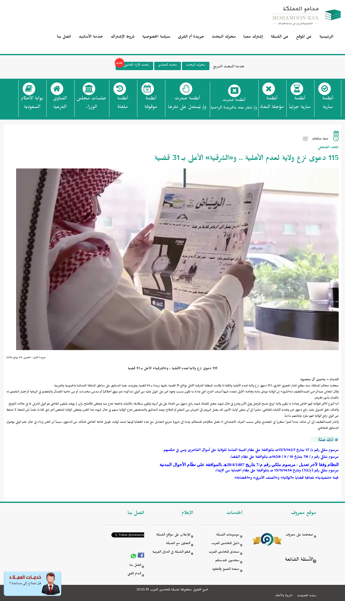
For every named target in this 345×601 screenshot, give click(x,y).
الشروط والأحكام (284, 596)
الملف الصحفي (328, 148)
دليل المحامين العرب (225, 544)
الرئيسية (326, 37)
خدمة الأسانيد (91, 37)
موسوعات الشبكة (227, 535)
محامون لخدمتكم (227, 561)
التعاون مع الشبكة (178, 544)
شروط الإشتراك (123, 37)
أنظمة (327, 104)
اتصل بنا (64, 37)
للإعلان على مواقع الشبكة (173, 535)
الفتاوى (60, 104)
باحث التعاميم (167, 65)
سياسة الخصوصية (156, 37)
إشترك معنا (253, 37)
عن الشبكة (280, 37)
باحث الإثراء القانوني (132, 66)
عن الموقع (304, 37)
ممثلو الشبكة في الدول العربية (171, 552)
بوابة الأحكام (32, 104)
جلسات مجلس (91, 104)
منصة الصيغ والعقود (225, 569)
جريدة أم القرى (191, 37)
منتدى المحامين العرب (224, 552)
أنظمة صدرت (187, 104)
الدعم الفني (134, 574)
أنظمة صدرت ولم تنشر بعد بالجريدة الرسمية (233, 104)
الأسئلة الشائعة (299, 560)
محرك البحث (224, 37)
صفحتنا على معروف (299, 535)
